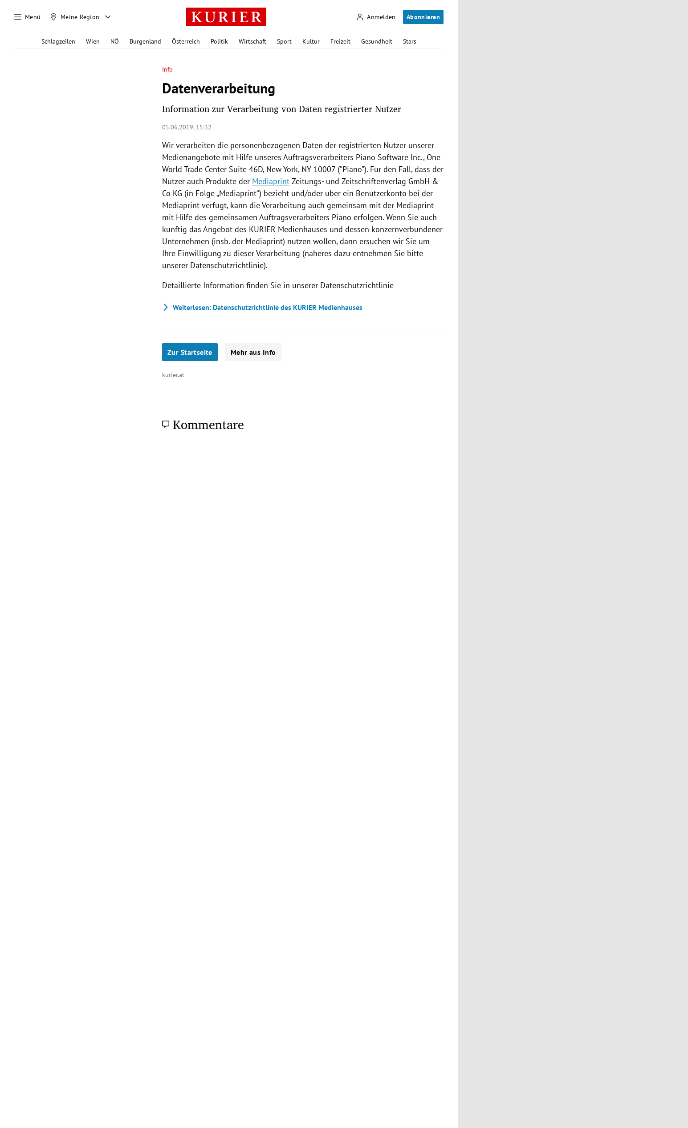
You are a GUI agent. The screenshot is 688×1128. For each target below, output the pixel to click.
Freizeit (340, 41)
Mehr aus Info (253, 352)
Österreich (186, 41)
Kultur (311, 41)
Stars (409, 41)
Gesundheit (376, 41)
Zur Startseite (189, 352)
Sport (284, 41)
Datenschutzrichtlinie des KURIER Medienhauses (262, 307)
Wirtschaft (252, 41)
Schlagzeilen (58, 41)
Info (167, 69)
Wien (93, 41)
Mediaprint (270, 181)
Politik (219, 41)
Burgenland (145, 41)
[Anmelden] (376, 17)
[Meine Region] (74, 17)
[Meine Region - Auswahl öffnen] (108, 17)
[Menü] (27, 17)
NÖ (114, 41)
